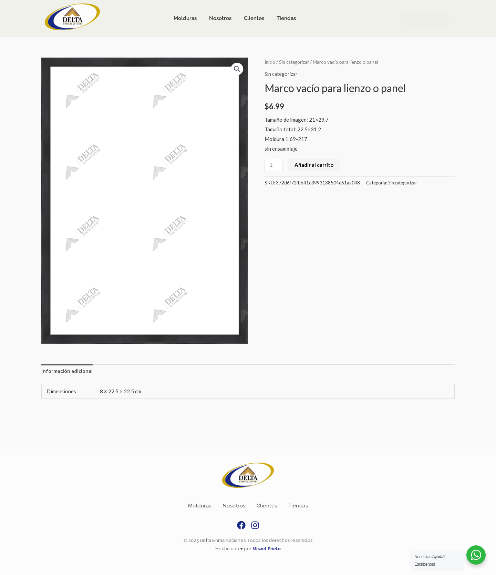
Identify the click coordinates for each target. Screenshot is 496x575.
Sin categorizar (295, 62)
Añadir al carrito (314, 164)
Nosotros (234, 506)
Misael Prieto (266, 549)
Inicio (270, 62)
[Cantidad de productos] (274, 165)
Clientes (267, 506)
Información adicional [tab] (67, 371)
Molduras (199, 506)
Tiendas (298, 506)
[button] (236, 69)
